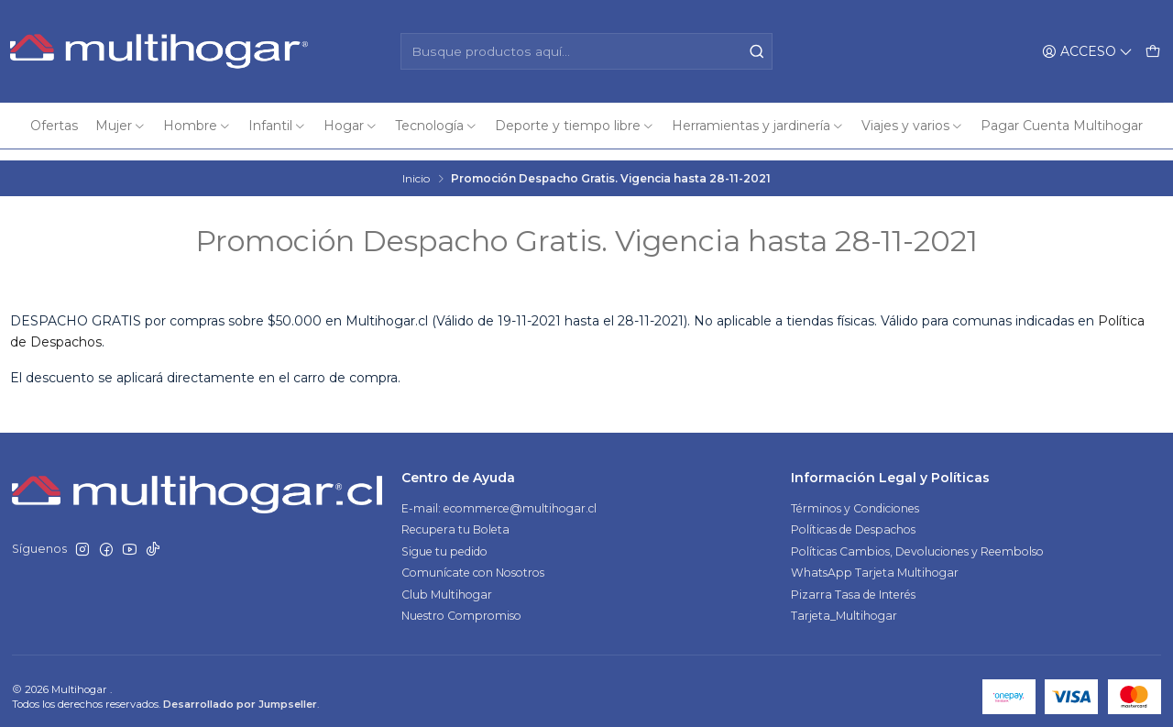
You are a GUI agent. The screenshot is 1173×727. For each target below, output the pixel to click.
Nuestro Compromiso (461, 604)
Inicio (416, 166)
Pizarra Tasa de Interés (853, 582)
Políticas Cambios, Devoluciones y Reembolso (917, 539)
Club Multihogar (446, 582)
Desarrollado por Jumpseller (240, 693)
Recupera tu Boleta (455, 518)
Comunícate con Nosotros (472, 561)
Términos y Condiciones (855, 496)
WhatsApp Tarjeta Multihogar (875, 561)
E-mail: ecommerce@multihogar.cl (499, 496)
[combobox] (586, 51)
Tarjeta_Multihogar (844, 604)
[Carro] (1152, 51)
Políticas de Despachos (853, 518)
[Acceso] (1087, 51)
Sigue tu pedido (444, 539)
